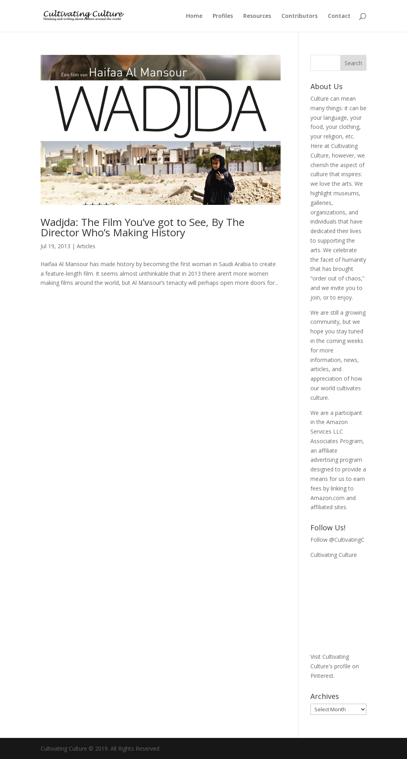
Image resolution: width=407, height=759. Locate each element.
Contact (339, 16)
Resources (257, 16)
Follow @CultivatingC (337, 539)
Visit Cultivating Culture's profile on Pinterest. (334, 666)
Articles (86, 246)
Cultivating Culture (333, 555)
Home (194, 16)
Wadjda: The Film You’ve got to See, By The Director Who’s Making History (142, 227)
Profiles (223, 16)
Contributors (299, 16)
